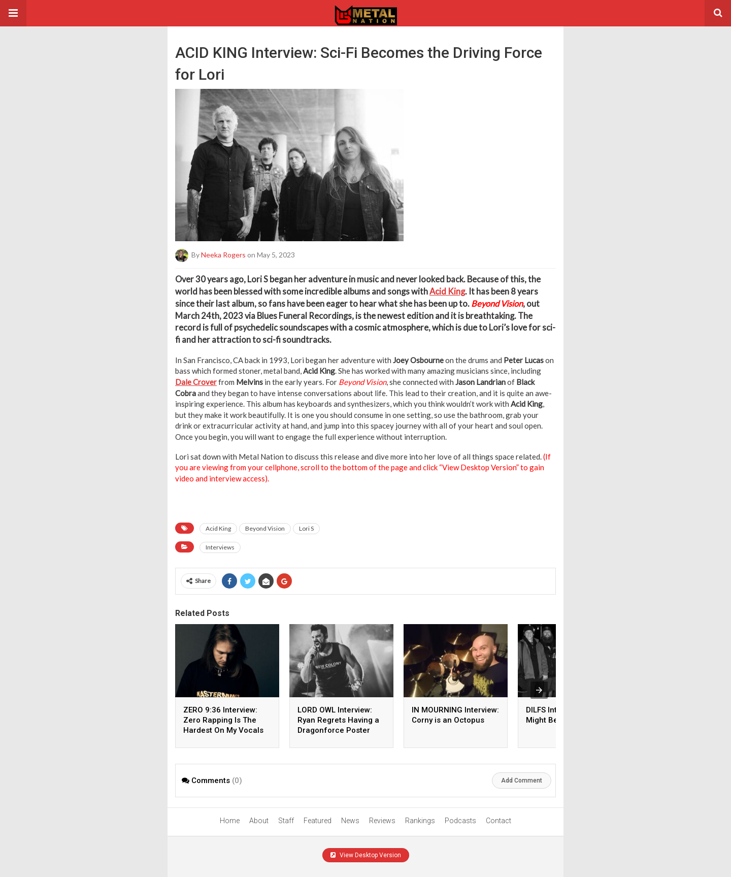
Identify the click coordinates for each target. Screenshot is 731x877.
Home (230, 821)
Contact (498, 821)
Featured (317, 821)
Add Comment (521, 780)
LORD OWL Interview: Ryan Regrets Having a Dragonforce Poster (338, 720)
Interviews (220, 547)
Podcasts (460, 821)
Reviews (382, 821)
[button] (13, 13)
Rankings (420, 821)
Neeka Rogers (223, 254)
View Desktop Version (365, 855)
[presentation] (539, 690)
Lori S (306, 528)
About (259, 821)
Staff (286, 821)
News (350, 821)
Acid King (447, 291)
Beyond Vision (265, 528)
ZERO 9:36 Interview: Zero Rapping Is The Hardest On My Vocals (223, 720)
